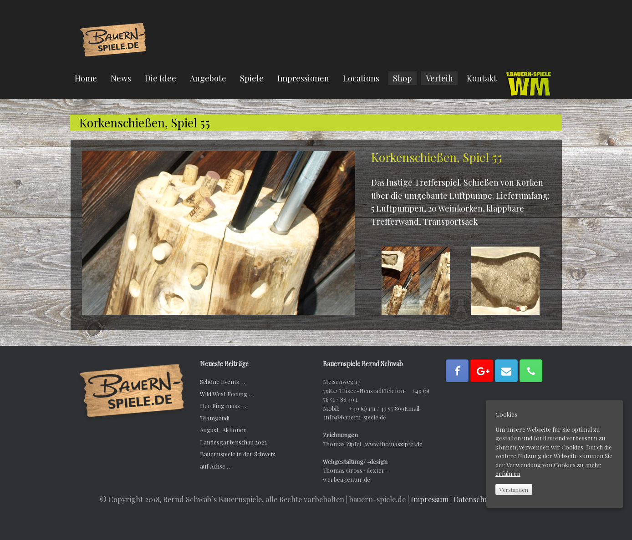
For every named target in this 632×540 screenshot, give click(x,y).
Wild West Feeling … (227, 394)
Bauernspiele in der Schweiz (237, 454)
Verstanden (513, 489)
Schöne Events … (222, 381)
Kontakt (482, 78)
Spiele (252, 78)
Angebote (208, 78)
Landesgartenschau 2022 (233, 442)
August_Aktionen (223, 430)
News (121, 78)
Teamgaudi (214, 418)
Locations (361, 78)
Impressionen (303, 78)
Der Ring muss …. (224, 405)
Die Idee (160, 78)
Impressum (430, 499)
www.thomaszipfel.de (394, 444)
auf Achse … (216, 466)
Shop (402, 78)
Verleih (439, 78)
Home (86, 78)
